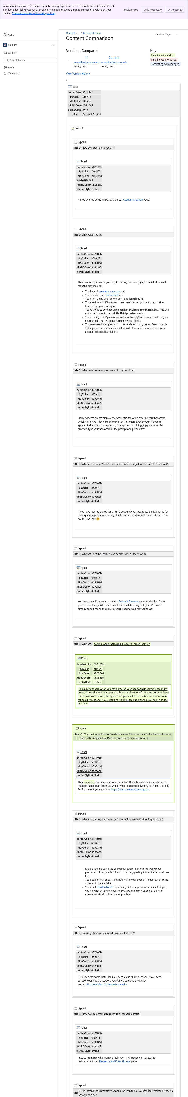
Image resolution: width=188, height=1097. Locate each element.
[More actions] (177, 34)
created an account (110, 291)
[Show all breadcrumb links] (78, 33)
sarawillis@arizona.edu (87, 62)
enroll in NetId (104, 887)
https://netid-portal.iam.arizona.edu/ (106, 984)
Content (70, 33)
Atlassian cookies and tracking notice (33, 13)
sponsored (112, 295)
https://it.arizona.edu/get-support (130, 789)
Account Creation (133, 199)
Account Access (92, 33)
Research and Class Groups (115, 1061)
